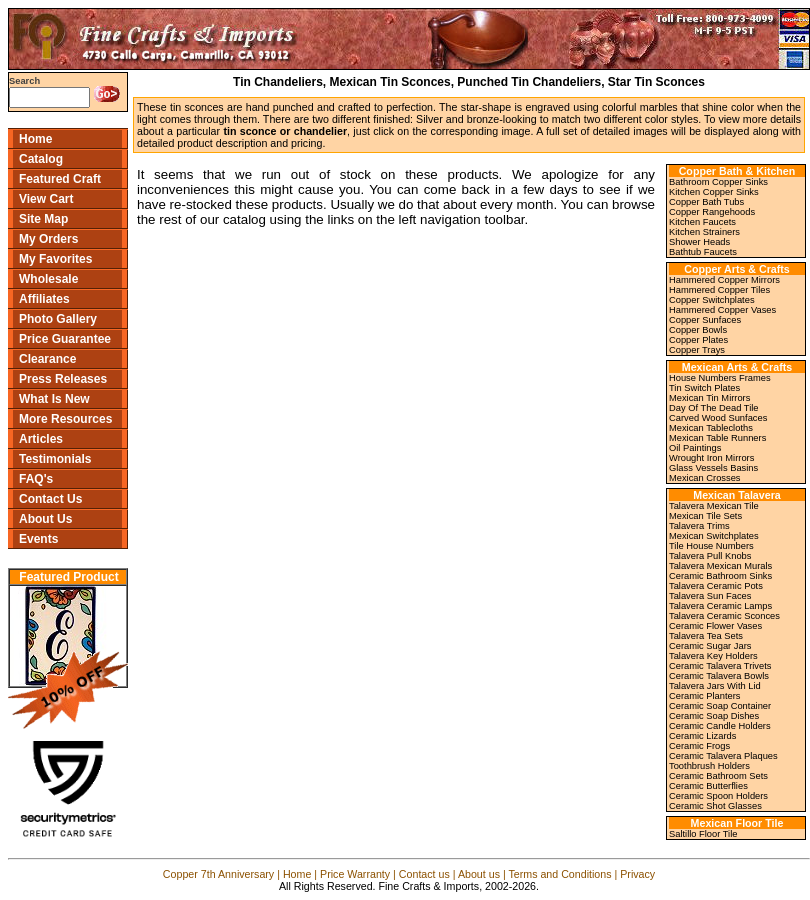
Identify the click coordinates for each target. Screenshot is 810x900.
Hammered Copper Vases (722, 310)
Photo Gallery (58, 319)
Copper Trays (697, 350)
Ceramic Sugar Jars (710, 646)
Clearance (47, 359)
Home (35, 139)
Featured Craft (60, 179)
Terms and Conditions (559, 874)
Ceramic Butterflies (708, 786)
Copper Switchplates (712, 300)
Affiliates (44, 299)
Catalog (41, 159)
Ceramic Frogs (699, 746)
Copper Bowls (698, 330)
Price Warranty (355, 874)
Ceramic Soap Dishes (714, 716)
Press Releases (63, 379)
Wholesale (48, 279)
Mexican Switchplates (714, 536)
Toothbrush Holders (709, 766)
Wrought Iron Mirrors (711, 458)
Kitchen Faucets (702, 222)
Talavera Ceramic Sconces (724, 616)
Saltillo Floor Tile (703, 834)
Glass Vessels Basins (713, 468)
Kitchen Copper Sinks (714, 192)
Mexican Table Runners (717, 438)
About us (479, 874)
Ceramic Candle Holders (720, 726)
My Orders (48, 239)
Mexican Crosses (705, 478)
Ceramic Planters (705, 696)
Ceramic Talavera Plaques (723, 756)
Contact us (424, 874)
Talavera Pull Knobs (710, 556)
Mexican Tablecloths (711, 428)
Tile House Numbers (711, 546)
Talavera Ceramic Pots (716, 586)
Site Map (43, 219)
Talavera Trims (699, 526)
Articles (41, 439)
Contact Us (50, 499)
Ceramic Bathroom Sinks (720, 576)
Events (38, 539)
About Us (45, 519)
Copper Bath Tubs (706, 202)
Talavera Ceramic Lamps (720, 606)
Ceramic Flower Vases (715, 626)
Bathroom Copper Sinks (718, 182)
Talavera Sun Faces (710, 596)
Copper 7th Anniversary (218, 874)
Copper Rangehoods (712, 212)
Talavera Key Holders (713, 656)
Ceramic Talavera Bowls (719, 676)
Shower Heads (699, 242)
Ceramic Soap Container (720, 706)
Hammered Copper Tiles (719, 290)
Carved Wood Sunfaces (718, 418)
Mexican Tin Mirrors (709, 398)
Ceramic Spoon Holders (718, 796)
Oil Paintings (695, 448)
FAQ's (36, 479)
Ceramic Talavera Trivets (720, 666)
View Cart (46, 199)
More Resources (65, 419)
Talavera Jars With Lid (715, 686)
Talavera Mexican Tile (714, 506)
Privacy (637, 874)
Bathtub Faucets (703, 252)
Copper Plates (698, 340)
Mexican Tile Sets (705, 516)
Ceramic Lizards (702, 736)
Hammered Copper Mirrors (724, 280)
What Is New (54, 399)
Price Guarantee (65, 339)
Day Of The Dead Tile (714, 408)
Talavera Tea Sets (706, 636)
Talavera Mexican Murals (720, 566)
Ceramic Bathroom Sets (718, 776)
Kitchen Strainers (704, 232)
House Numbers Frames (720, 378)
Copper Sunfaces (705, 320)
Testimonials (55, 459)
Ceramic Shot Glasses (715, 806)
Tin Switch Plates (704, 388)
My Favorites (55, 259)
